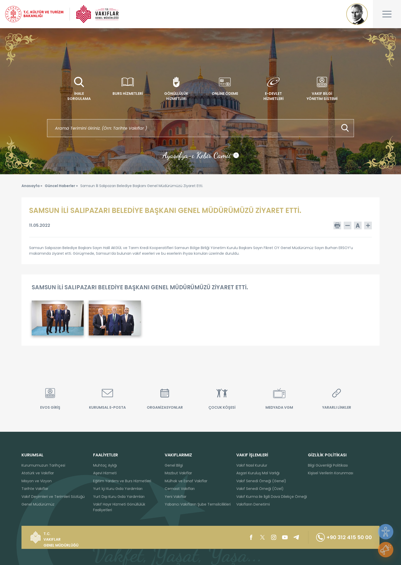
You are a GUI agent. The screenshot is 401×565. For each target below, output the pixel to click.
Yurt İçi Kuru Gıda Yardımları (117, 488)
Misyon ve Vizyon (36, 481)
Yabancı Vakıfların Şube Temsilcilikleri (198, 504)
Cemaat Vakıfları (180, 488)
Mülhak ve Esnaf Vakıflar (186, 481)
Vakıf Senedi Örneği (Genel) (261, 481)
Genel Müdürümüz (37, 504)
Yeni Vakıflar (175, 496)
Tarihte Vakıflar (34, 488)
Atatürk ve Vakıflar (37, 473)
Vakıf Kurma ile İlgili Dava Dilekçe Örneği (271, 496)
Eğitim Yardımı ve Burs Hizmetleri (122, 481)
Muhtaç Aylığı (105, 465)
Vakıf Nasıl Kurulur (251, 465)
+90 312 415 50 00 (344, 537)
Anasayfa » (31, 185)
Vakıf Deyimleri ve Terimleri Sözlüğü (53, 496)
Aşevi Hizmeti (105, 473)
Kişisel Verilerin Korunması (330, 473)
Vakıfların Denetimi (253, 504)
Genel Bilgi (174, 465)
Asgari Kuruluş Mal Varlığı (258, 473)
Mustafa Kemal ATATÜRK (357, 14)
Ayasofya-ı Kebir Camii (200, 155)
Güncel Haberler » (61, 185)
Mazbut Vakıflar (178, 473)
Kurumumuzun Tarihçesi (43, 465)
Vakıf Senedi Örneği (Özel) (260, 488)
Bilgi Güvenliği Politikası (328, 465)
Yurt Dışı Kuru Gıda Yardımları (118, 496)
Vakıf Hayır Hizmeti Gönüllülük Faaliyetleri (119, 507)
